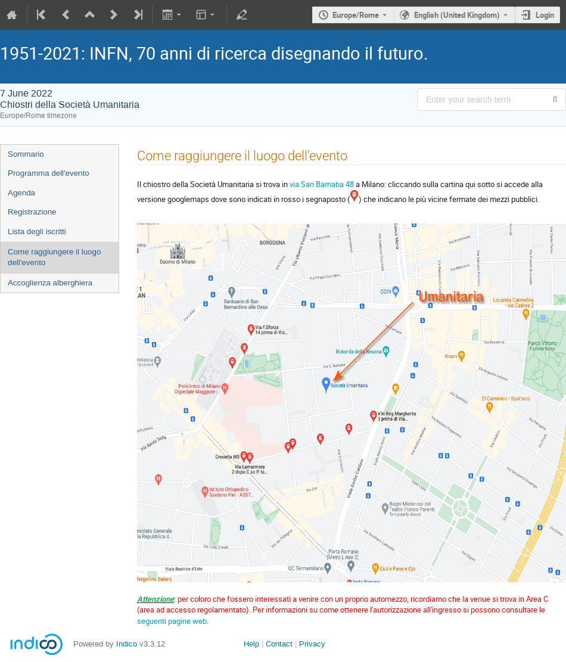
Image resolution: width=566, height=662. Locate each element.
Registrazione (32, 211)
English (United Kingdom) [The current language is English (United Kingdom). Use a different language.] (457, 15)
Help (251, 644)
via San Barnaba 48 (322, 184)
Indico (126, 644)
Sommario (26, 154)
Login (545, 15)
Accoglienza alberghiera (50, 282)
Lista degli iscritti (37, 231)
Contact (279, 644)
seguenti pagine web (172, 621)
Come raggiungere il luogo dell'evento (54, 257)
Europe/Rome (355, 15)
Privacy (312, 644)
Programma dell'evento (48, 173)
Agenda (21, 192)
